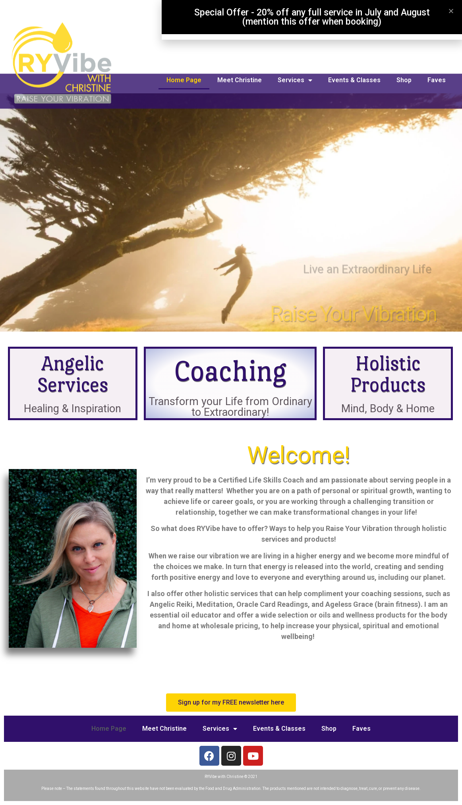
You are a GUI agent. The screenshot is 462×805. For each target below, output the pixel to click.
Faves (436, 80)
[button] (231, 702)
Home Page (183, 80)
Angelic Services (72, 374)
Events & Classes (354, 80)
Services (295, 80)
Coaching (230, 371)
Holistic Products (387, 374)
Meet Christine (239, 80)
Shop (404, 80)
